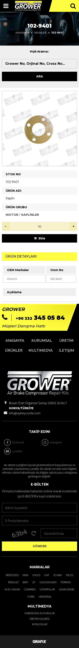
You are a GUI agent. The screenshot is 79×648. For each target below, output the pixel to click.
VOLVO (36, 575)
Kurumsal (41, 341)
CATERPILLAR (47, 589)
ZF (33, 582)
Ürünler (40, 32)
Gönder (40, 546)
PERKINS (65, 582)
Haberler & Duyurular (40, 613)
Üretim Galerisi (39, 619)
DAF (46, 575)
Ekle (39, 238)
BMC (25, 582)
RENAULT (13, 582)
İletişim (66, 350)
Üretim (66, 341)
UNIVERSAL (45, 596)
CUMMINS (30, 589)
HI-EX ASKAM (12, 589)
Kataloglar (39, 624)
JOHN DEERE (66, 589)
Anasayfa (22, 32)
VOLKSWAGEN (47, 582)
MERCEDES (12, 575)
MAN (25, 575)
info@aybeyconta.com (24, 413)
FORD (31, 596)
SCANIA (57, 575)
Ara (39, 76)
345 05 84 (40, 317)
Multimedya (40, 350)
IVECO (69, 575)
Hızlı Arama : (39, 51)
